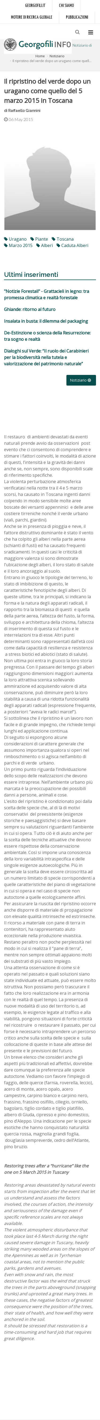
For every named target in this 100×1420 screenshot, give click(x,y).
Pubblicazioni (77, 17)
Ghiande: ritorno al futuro (29, 309)
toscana (63, 239)
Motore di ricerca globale (31, 17)
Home (40, 56)
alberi (44, 245)
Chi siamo (66, 5)
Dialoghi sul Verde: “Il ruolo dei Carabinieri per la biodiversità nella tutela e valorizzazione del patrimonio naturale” (46, 357)
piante (39, 239)
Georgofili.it (35, 5)
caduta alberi (72, 245)
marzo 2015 (18, 245)
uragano (15, 239)
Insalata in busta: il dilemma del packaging (46, 321)
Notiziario (57, 56)
